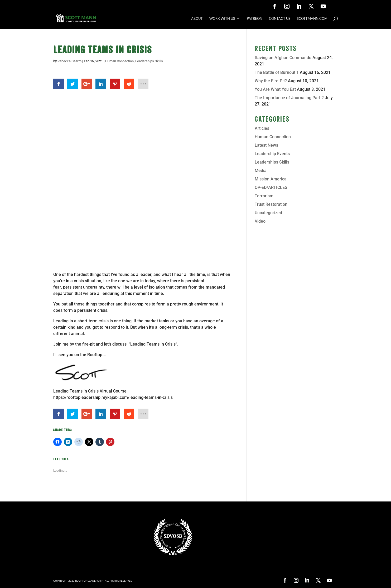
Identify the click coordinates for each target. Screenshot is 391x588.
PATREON (254, 19)
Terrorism (264, 195)
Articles (262, 128)
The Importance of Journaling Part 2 (289, 97)
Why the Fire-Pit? (271, 80)
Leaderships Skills (149, 61)
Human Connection (119, 61)
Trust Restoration (271, 204)
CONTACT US (279, 19)
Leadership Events (272, 153)
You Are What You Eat (275, 89)
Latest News (266, 145)
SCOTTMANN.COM (312, 19)
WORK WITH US (222, 19)
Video (260, 221)
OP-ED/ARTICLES (271, 187)
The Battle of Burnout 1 (277, 72)
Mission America (271, 178)
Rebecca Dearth (69, 61)
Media (261, 170)
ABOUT (197, 19)
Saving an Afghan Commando (283, 57)
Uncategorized (268, 212)
